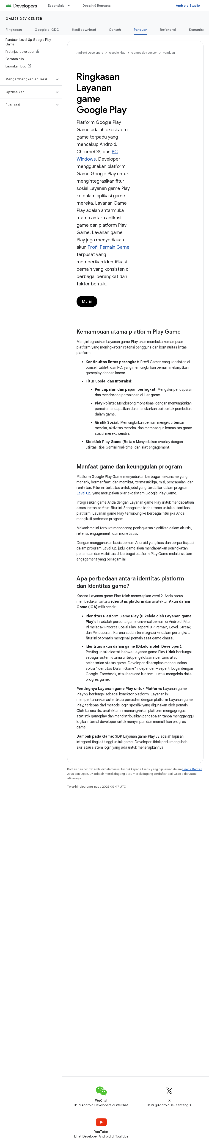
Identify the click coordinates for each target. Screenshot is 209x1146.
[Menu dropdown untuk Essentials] (71, 5)
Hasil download (84, 30)
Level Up (84, 493)
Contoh (115, 30)
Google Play (117, 53)
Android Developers (90, 53)
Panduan (169, 53)
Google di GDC (47, 30)
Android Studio (188, 5)
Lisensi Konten (192, 769)
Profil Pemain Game (108, 247)
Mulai (87, 301)
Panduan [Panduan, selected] (140, 30)
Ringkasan (14, 30)
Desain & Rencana (96, 5)
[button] (27, 79)
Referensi (168, 30)
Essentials (56, 5)
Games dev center (24, 19)
